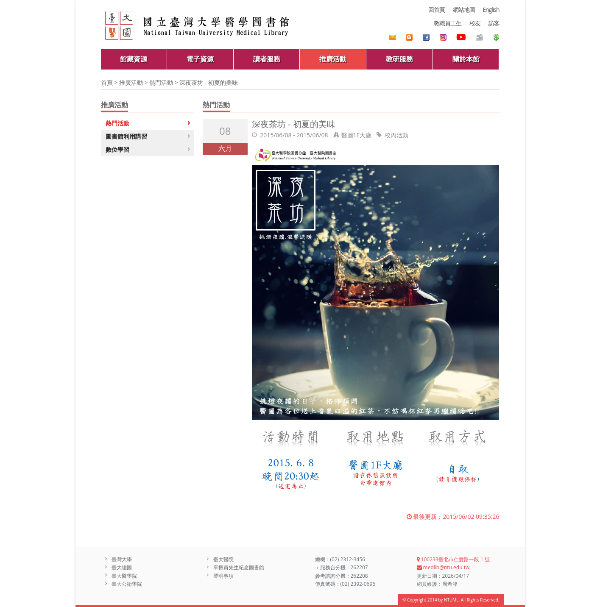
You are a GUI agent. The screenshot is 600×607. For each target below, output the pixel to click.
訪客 (494, 23)
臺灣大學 (122, 559)
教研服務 (399, 59)
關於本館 (466, 59)
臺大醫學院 (124, 575)
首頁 (107, 82)
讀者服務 (266, 59)
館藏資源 (133, 59)
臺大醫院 (223, 559)
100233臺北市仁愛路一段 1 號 (453, 559)
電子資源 (200, 59)
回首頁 (436, 10)
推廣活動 (332, 59)
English (491, 10)
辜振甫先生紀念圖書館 (238, 567)
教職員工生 (447, 23)
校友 (474, 23)
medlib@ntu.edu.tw (443, 567)
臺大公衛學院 (127, 584)
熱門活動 (161, 82)
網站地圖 (464, 10)
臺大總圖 (122, 567)
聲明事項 (223, 575)
